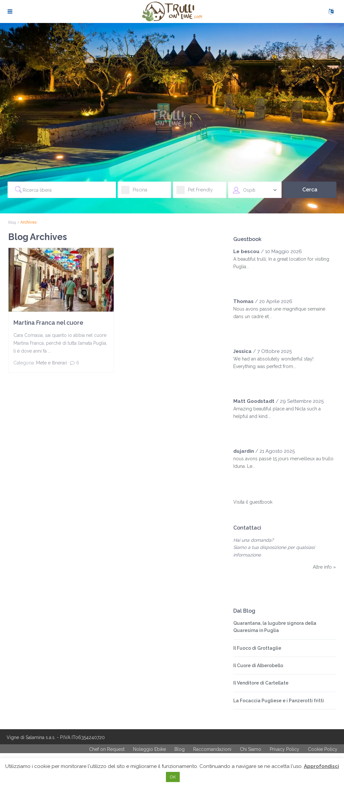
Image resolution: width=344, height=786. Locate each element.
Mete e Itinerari (51, 362)
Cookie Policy (322, 749)
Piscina (134, 192)
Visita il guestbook (252, 502)
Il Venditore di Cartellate (260, 683)
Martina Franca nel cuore (48, 322)
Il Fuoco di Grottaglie (257, 648)
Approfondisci (321, 766)
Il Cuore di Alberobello (258, 665)
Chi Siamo (250, 749)
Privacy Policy (284, 749)
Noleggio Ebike (149, 749)
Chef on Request (107, 749)
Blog (12, 222)
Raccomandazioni (212, 749)
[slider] (246, 279)
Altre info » (324, 567)
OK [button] (173, 777)
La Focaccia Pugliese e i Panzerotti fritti (278, 700)
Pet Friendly (194, 192)
